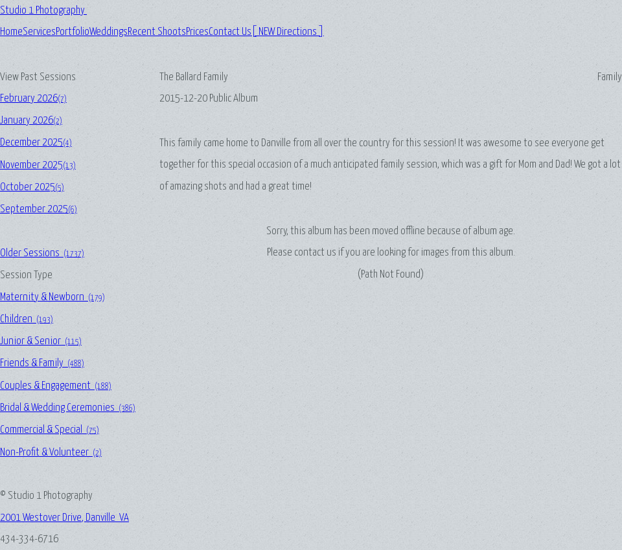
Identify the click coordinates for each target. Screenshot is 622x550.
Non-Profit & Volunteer (51, 452)
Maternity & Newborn (52, 297)
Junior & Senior (41, 341)
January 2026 (31, 120)
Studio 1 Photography (43, 10)
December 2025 (36, 142)
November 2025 (38, 165)
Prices (197, 32)
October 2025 (32, 187)
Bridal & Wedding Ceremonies (67, 407)
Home (11, 32)
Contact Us (230, 32)
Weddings (108, 32)
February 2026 (33, 98)
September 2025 (38, 209)
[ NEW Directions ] (287, 32)
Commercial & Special (49, 429)
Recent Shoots (157, 32)
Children (26, 319)
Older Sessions (42, 253)
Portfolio (72, 32)
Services (39, 32)
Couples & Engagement (55, 385)
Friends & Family (42, 363)
